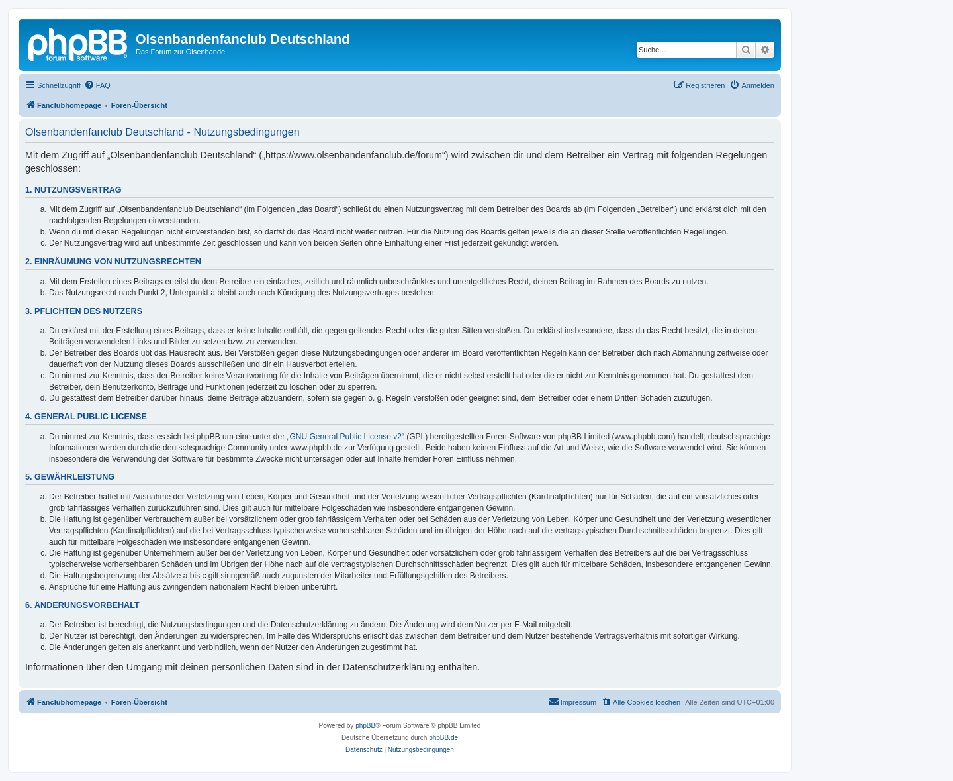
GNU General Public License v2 (346, 436)
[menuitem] (97, 85)
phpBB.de (443, 737)
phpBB (365, 725)
